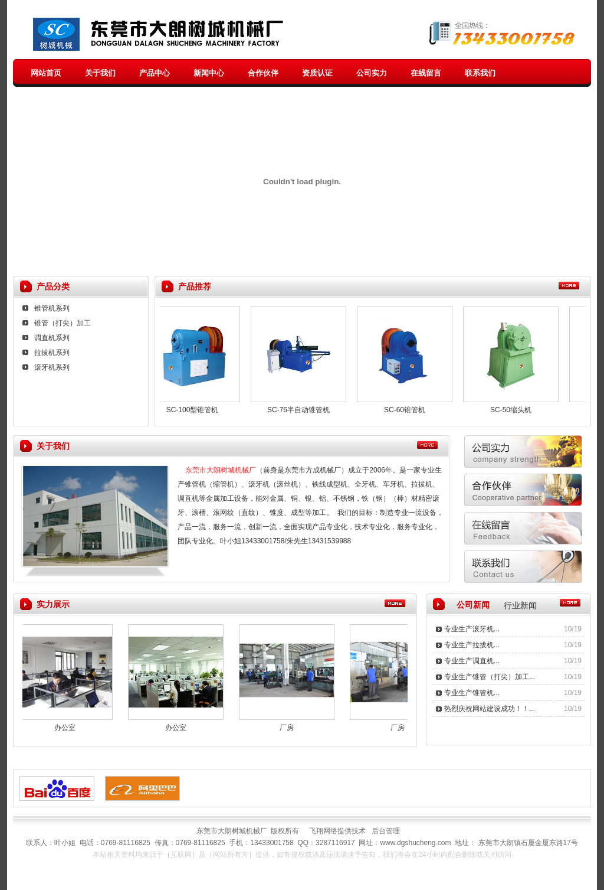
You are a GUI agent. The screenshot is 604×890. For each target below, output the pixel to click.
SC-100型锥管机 (196, 410)
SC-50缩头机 (514, 410)
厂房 (291, 727)
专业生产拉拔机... (472, 645)
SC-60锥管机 (408, 410)
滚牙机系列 (52, 367)
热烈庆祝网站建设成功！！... (489, 709)
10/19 (573, 629)
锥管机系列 (52, 308)
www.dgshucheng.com (415, 843)
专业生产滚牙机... (472, 629)
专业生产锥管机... (472, 693)
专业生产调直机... (472, 661)
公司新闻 (473, 604)
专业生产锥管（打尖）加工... (489, 677)
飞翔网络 (323, 831)
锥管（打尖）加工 (62, 323)
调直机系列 (52, 338)
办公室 (69, 727)
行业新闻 (520, 605)
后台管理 (390, 831)
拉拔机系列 (52, 352)
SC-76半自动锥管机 (302, 410)
